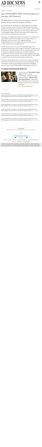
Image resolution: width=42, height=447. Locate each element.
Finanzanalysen (9, 10)
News (6, 139)
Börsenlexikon (21, 128)
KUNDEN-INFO (3, 10)
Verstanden (36, 145)
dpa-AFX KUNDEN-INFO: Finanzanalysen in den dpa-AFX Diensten (14, 95)
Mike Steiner (19, 141)
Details (32, 145)
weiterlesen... (4, 97)
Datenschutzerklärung (22, 139)
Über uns (14, 141)
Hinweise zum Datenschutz (33, 139)
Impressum (14, 139)
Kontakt (9, 139)
